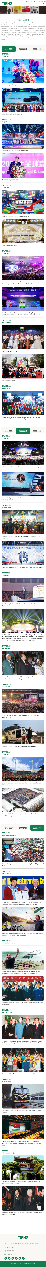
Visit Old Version (42, 1)
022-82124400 (10, 1247)
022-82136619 (10, 1250)
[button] (35, 1)
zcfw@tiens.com (11, 1254)
